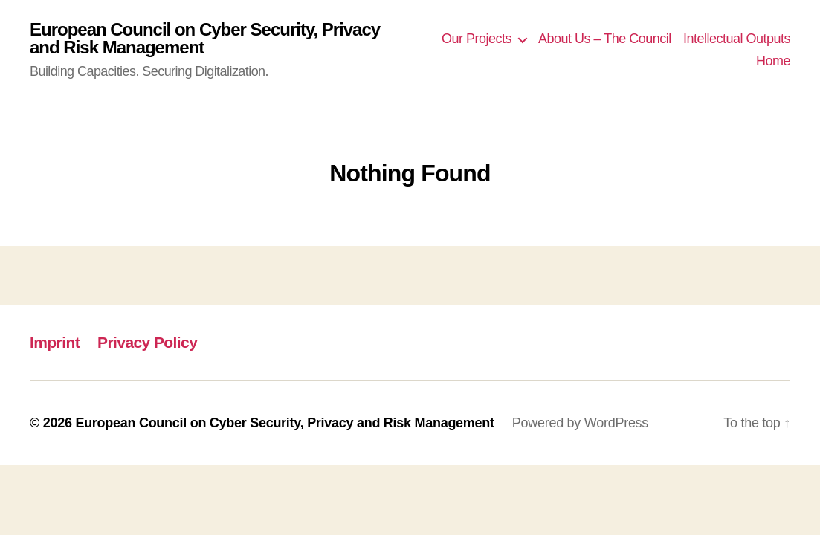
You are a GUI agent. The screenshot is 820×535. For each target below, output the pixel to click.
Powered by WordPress (580, 422)
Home (773, 61)
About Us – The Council (604, 38)
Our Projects (476, 38)
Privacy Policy (147, 342)
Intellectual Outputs (736, 38)
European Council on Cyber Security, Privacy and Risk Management (205, 38)
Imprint (55, 342)
